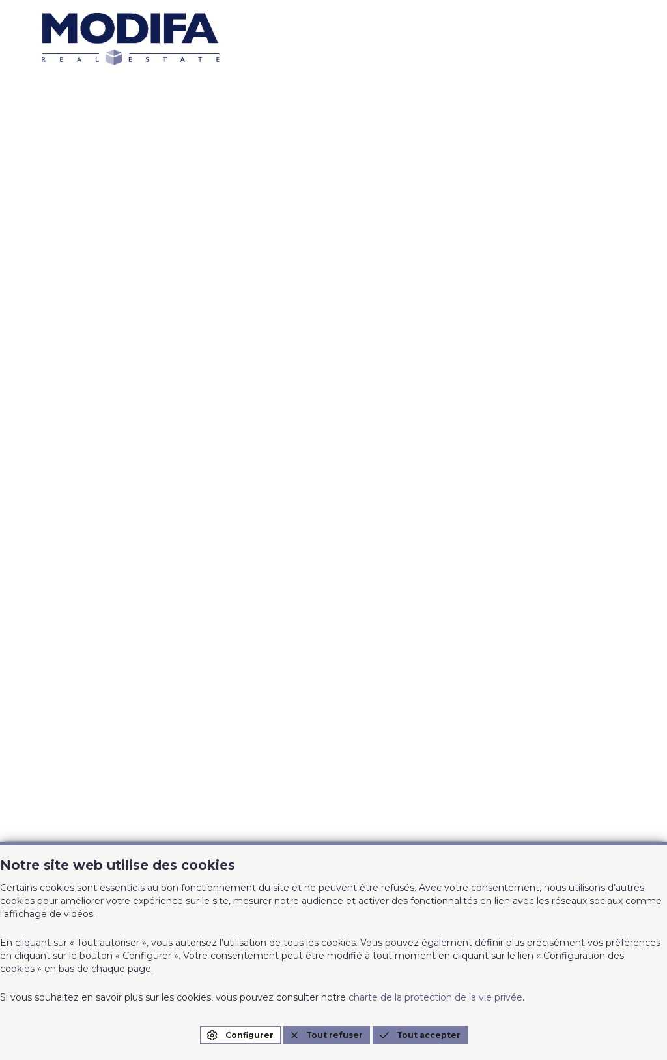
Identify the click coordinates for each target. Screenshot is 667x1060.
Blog (372, 541)
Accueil (61, 478)
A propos (224, 541)
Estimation (70, 509)
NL (639, 423)
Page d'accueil (334, 377)
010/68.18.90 (74, 779)
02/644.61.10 (254, 674)
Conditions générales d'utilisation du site (469, 806)
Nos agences (393, 478)
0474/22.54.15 (77, 798)
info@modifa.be (84, 693)
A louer (219, 478)
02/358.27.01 (73, 674)
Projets (219, 509)
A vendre (65, 541)
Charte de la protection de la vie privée (465, 820)
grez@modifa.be (85, 817)
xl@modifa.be (257, 693)
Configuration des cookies (437, 834)
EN (613, 423)
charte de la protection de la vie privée (435, 997)
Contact (380, 509)
